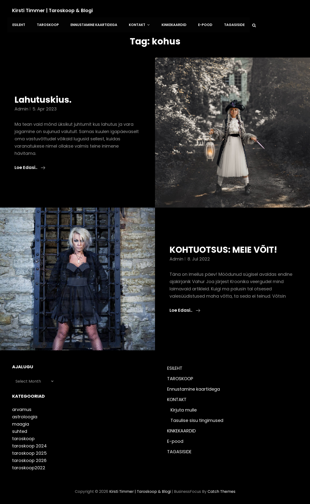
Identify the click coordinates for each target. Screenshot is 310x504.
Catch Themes (222, 490)
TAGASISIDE (229, 24)
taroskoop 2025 (29, 452)
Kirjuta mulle (183, 409)
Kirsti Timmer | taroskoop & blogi (53, 10)
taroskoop (23, 437)
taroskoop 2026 (29, 459)
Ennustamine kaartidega (92, 24)
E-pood (201, 24)
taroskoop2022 (28, 466)
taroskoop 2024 (29, 445)
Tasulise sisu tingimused (196, 419)
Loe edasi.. (30, 166)
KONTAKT (137, 24)
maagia (20, 423)
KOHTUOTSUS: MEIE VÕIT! (226, 248)
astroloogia (24, 415)
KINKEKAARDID (170, 24)
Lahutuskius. (44, 98)
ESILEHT (18, 24)
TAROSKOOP (47, 24)
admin (21, 107)
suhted (19, 430)
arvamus (21, 408)
